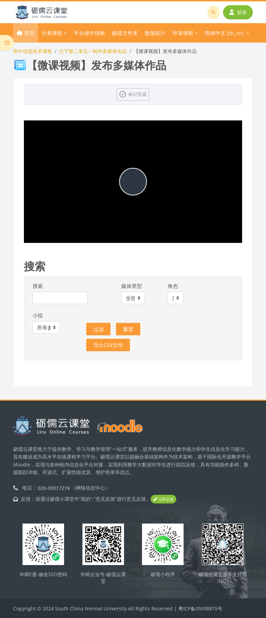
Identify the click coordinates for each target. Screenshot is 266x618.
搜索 (38, 285)
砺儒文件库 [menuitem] (125, 32)
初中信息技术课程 (32, 51)
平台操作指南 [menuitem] (89, 32)
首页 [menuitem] (29, 32)
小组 (38, 315)
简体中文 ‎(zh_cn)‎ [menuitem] (224, 32)
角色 (173, 285)
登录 (238, 12)
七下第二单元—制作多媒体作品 (93, 51)
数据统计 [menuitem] (155, 32)
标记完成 (137, 94)
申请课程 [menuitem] (182, 32)
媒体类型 (131, 285)
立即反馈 (163, 499)
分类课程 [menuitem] (52, 32)
